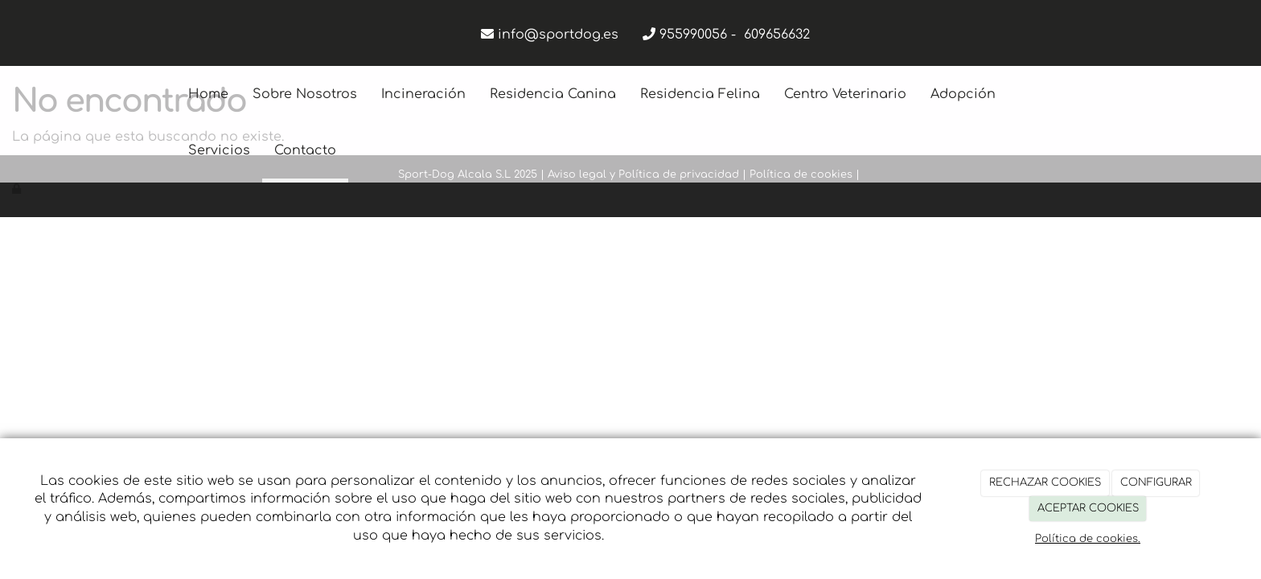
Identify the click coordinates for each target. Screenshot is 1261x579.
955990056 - (701, 34)
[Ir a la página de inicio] (168, 94)
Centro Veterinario (845, 94)
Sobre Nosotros (305, 94)
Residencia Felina (700, 94)
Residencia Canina (553, 94)
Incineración (423, 94)
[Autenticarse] (17, 189)
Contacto (305, 150)
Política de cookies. (1087, 538)
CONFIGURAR (1156, 482)
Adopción (963, 94)
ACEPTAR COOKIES (1088, 508)
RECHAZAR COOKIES (1045, 482)
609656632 (777, 34)
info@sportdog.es (558, 34)
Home (208, 94)
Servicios (219, 150)
